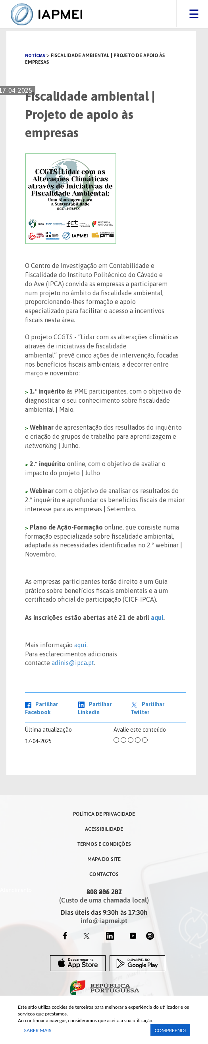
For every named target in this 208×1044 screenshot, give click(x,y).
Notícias (35, 55)
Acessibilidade (104, 829)
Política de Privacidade (104, 814)
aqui (157, 617)
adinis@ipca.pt (73, 662)
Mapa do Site (104, 859)
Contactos (104, 874)
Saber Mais (38, 1030)
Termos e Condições (104, 844)
